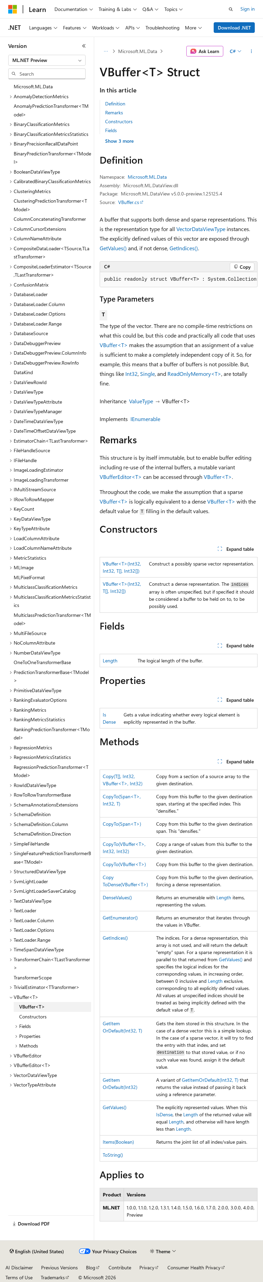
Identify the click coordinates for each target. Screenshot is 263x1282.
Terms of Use (19, 1277)
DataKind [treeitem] (23, 372)
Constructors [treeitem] (33, 1016)
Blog (90, 1267)
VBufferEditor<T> (121, 476)
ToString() (113, 1155)
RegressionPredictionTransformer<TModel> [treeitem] (51, 771)
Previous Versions (59, 1267)
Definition (115, 103)
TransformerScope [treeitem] (33, 977)
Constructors (119, 121)
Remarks (114, 112)
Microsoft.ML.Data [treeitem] (33, 86)
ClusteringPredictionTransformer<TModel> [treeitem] (50, 205)
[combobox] (47, 60)
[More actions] (252, 51)
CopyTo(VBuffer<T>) (124, 864)
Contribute (120, 1267)
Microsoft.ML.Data (137, 51)
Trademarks (53, 1277)
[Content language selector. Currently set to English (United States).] (36, 1251)
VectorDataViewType (200, 228)
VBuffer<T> (114, 344)
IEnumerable (145, 418)
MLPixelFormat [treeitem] (29, 577)
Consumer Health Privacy (194, 1267)
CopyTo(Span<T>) (122, 824)
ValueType (141, 401)
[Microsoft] (12, 9)
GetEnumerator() (120, 917)
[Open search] (231, 9)
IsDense (164, 1114)
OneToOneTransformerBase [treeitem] (42, 662)
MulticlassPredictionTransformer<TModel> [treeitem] (52, 619)
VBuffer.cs (128, 202)
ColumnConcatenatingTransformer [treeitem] (50, 219)
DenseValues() (117, 897)
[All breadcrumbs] (106, 51)
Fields (111, 130)
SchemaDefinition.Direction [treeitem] (42, 833)
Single (147, 373)
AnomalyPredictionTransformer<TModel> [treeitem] (51, 110)
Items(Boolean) (118, 1142)
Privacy (146, 1267)
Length (110, 660)
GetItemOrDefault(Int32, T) (210, 1080)
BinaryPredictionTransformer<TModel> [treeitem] (52, 157)
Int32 (131, 373)
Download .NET (234, 27)
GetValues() (113, 248)
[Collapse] (84, 46)
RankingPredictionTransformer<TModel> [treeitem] (52, 733)
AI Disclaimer (19, 1267)
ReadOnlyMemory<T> (194, 373)
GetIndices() (184, 248)
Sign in (247, 8)
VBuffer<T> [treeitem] (32, 1006)
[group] (179, 279)
